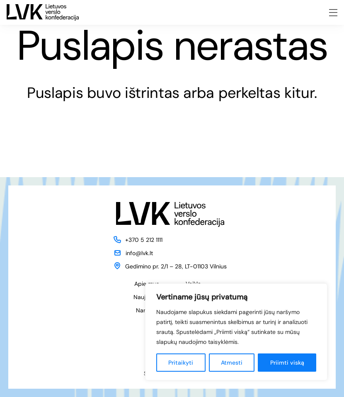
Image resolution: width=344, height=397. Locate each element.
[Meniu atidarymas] (333, 12)
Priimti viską (287, 362)
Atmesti (231, 362)
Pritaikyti (180, 362)
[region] (236, 331)
